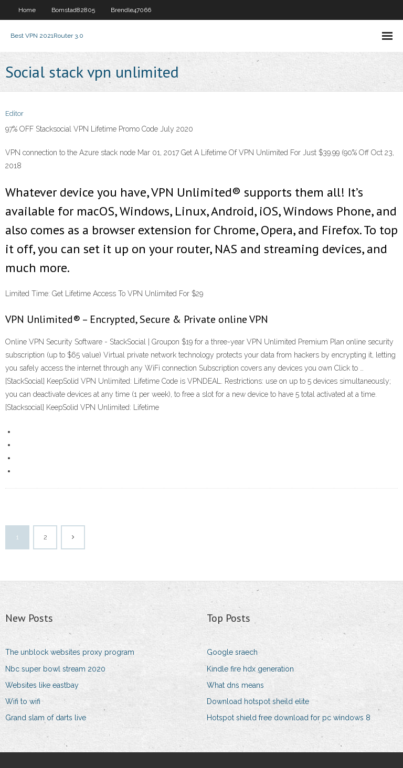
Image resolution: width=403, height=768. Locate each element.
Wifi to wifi (22, 701)
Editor (14, 113)
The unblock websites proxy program (69, 652)
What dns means (235, 685)
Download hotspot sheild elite (258, 701)
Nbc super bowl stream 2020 (55, 669)
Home (27, 10)
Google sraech (232, 652)
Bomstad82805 (73, 10)
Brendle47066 (131, 10)
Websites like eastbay (42, 685)
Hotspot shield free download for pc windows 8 (288, 717)
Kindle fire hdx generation (250, 669)
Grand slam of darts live (45, 717)
